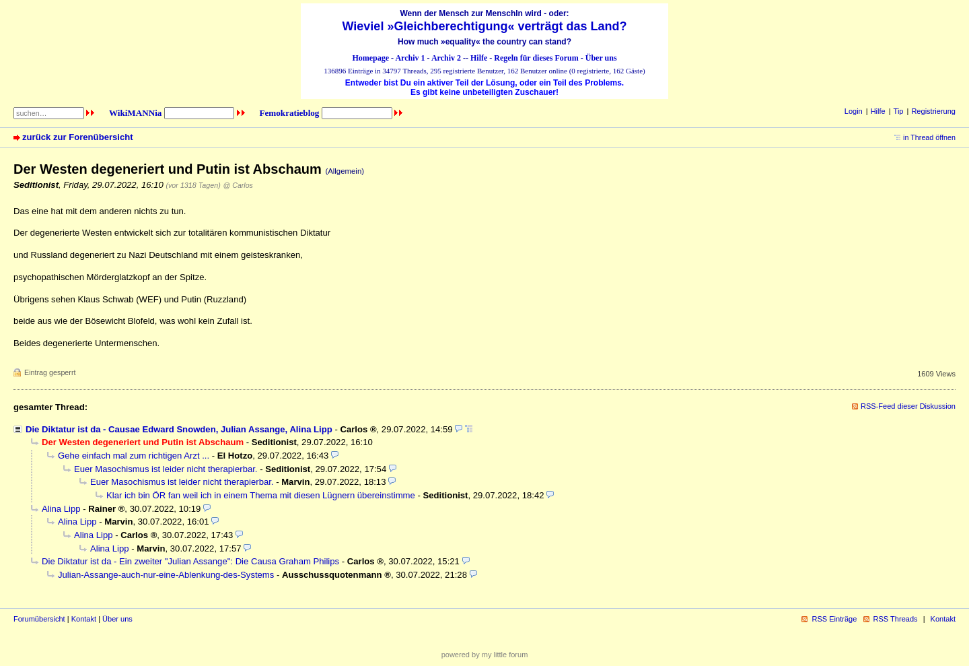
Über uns (601, 58)
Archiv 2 (446, 58)
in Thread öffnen (929, 137)
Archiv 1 (410, 58)
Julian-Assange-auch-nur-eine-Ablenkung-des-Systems (166, 575)
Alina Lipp (61, 509)
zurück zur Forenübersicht (77, 137)
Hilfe (478, 58)
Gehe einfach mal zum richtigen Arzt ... (133, 456)
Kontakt (83, 619)
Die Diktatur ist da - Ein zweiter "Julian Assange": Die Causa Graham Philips (190, 561)
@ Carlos (238, 185)
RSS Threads (895, 619)
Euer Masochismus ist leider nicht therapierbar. (166, 469)
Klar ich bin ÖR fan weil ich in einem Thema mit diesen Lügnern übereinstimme (260, 495)
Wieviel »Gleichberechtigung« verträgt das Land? (485, 26)
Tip (899, 111)
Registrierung (933, 111)
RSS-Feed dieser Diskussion (908, 406)
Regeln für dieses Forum (536, 58)
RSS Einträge (834, 619)
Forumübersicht (39, 619)
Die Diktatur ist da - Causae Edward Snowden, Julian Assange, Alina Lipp (179, 429)
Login (854, 111)
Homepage (370, 58)
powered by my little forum (484, 655)
